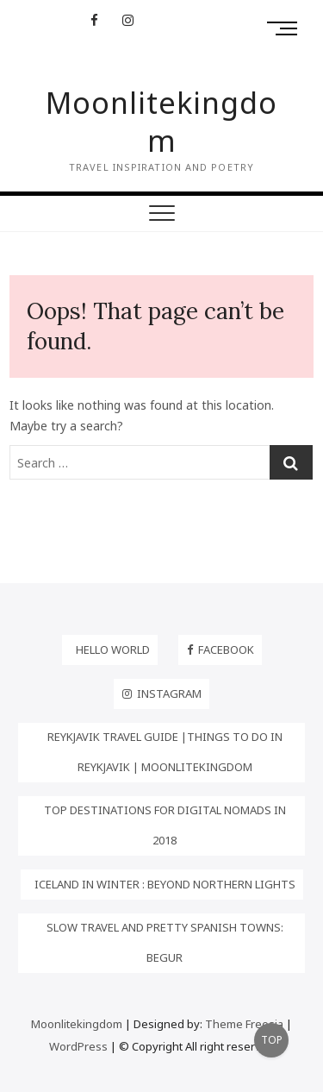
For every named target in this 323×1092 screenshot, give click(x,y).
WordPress (78, 1046)
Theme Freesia (244, 1024)
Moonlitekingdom (161, 122)
